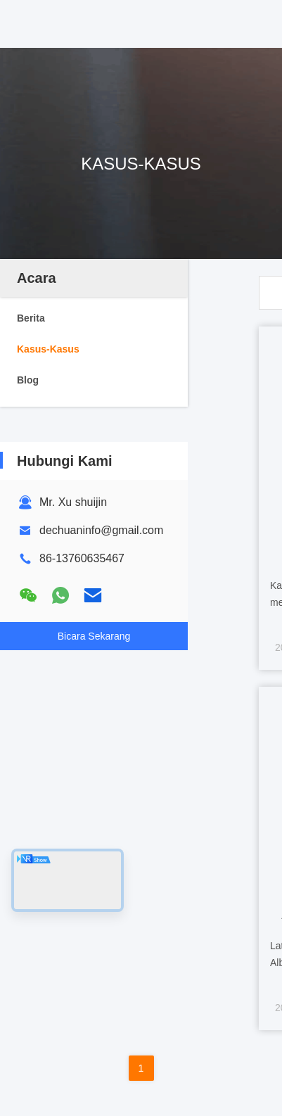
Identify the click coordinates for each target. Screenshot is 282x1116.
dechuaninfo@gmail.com (101, 530)
